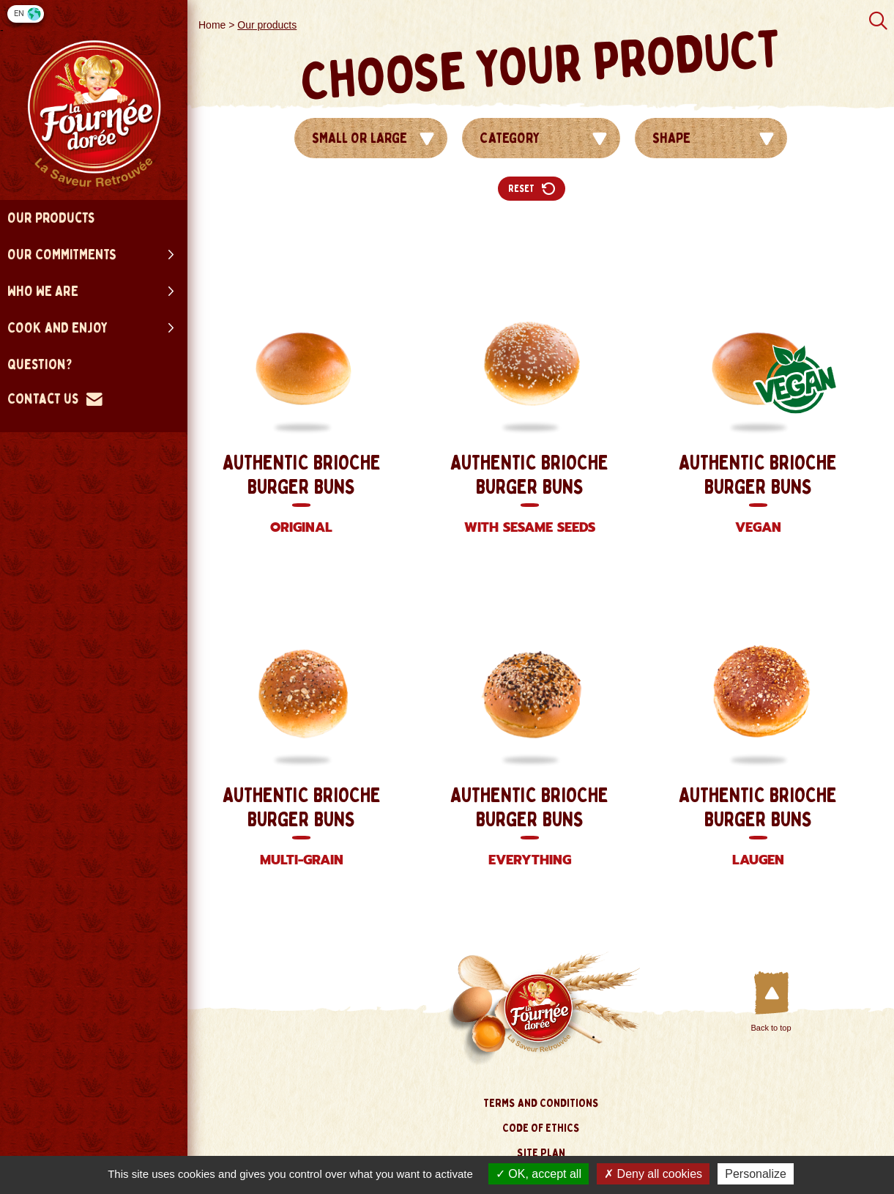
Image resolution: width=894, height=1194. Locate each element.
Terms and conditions (541, 1103)
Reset (531, 188)
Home (212, 25)
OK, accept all (538, 1174)
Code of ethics (541, 1128)
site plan (541, 1153)
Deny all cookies (653, 1174)
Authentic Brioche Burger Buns (301, 495)
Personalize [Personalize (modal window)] (755, 1174)
